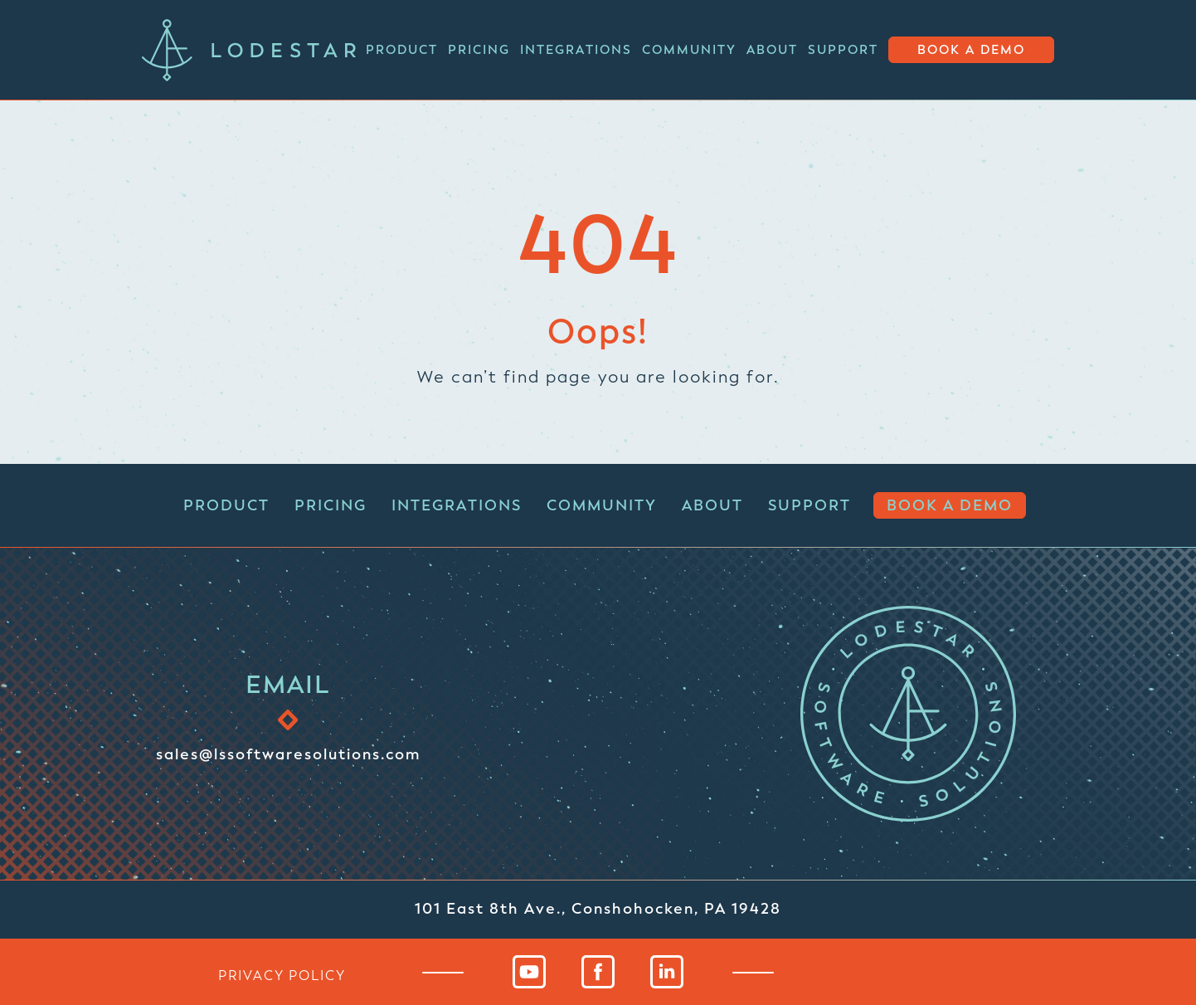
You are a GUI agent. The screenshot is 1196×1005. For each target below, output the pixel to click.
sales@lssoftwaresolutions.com (288, 753)
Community (689, 49)
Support (843, 49)
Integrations (576, 49)
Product (402, 49)
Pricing (479, 49)
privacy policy (282, 975)
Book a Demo (971, 50)
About (772, 49)
